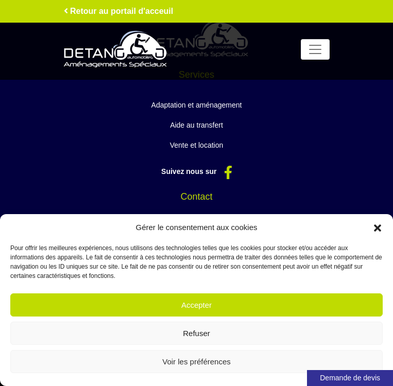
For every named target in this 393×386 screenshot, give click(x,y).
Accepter (196, 305)
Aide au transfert (196, 125)
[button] (377, 227)
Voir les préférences (196, 361)
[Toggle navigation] (315, 49)
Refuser (196, 333)
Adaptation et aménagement (196, 105)
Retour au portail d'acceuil (119, 11)
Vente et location (197, 145)
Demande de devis (350, 378)
